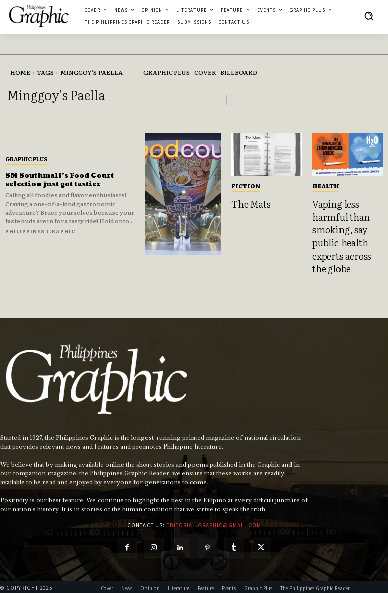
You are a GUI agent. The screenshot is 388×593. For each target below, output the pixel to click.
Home (20, 72)
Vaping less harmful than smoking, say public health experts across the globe (344, 231)
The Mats (248, 203)
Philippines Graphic (40, 231)
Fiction (245, 186)
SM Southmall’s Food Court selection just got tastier (64, 180)
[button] (369, 16)
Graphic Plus (26, 159)
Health (326, 186)
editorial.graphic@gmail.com (213, 515)
